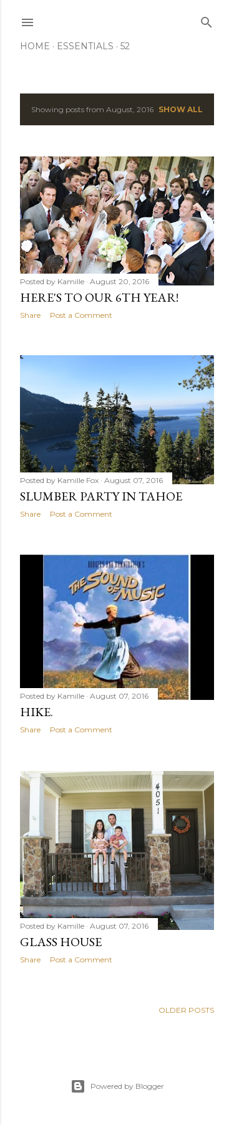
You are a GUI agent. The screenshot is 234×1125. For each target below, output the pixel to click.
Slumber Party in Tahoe (101, 496)
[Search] (206, 19)
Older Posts (186, 1010)
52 (125, 46)
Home (35, 46)
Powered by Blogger (117, 1086)
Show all (180, 109)
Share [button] (30, 315)
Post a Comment (81, 315)
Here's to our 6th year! (99, 297)
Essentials (85, 46)
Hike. (36, 712)
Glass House (61, 942)
